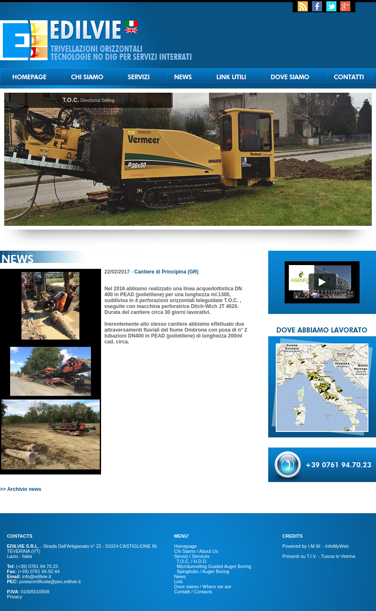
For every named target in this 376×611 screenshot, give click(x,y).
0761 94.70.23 (43, 566)
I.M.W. (314, 546)
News (180, 576)
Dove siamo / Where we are (203, 586)
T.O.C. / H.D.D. (191, 561)
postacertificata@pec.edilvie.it (50, 581)
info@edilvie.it (36, 576)
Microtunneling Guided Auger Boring (214, 566)
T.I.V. (312, 556)
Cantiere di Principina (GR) (166, 272)
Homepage (185, 546)
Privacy (14, 596)
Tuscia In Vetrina (337, 556)
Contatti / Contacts (193, 591)
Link (178, 581)
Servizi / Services (192, 556)
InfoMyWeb (337, 546)
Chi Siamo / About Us (196, 551)
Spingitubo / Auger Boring (203, 571)
